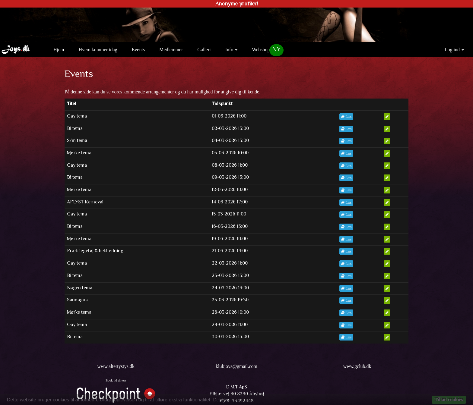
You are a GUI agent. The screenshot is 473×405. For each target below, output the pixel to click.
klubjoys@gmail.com (236, 366)
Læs (346, 117)
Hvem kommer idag (98, 49)
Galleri (204, 49)
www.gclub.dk (357, 366)
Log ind (454, 49)
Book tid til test (116, 380)
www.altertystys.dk (115, 366)
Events (138, 49)
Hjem (61, 49)
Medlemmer (171, 49)
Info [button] (231, 49)
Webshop (261, 49)
